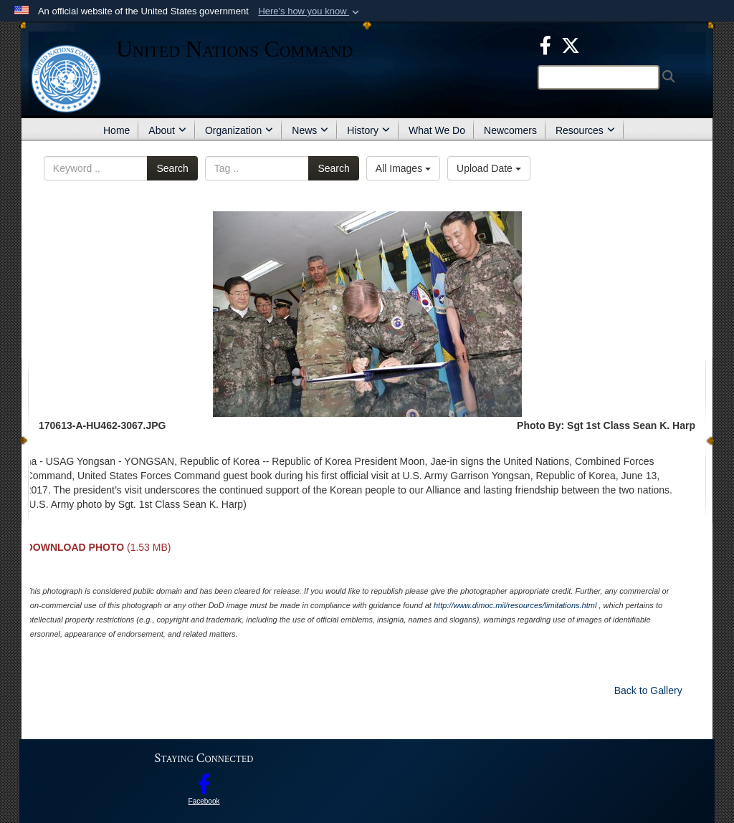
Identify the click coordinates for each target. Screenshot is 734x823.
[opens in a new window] (545, 44)
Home (116, 130)
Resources (585, 130)
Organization (239, 130)
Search (172, 168)
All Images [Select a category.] (403, 168)
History (368, 130)
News (310, 130)
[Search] (598, 77)
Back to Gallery (648, 690)
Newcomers (510, 130)
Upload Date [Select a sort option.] (489, 168)
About (167, 130)
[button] (310, 11)
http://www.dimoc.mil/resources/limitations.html (515, 605)
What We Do (437, 130)
